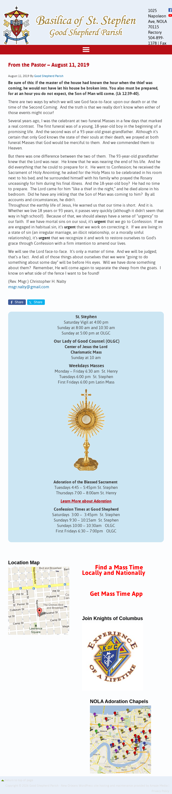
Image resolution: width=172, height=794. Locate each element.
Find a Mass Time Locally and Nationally (113, 570)
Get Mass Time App (116, 594)
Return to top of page (19, 780)
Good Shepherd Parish (48, 76)
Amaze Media (159, 785)
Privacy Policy (160, 791)
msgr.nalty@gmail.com (28, 287)
